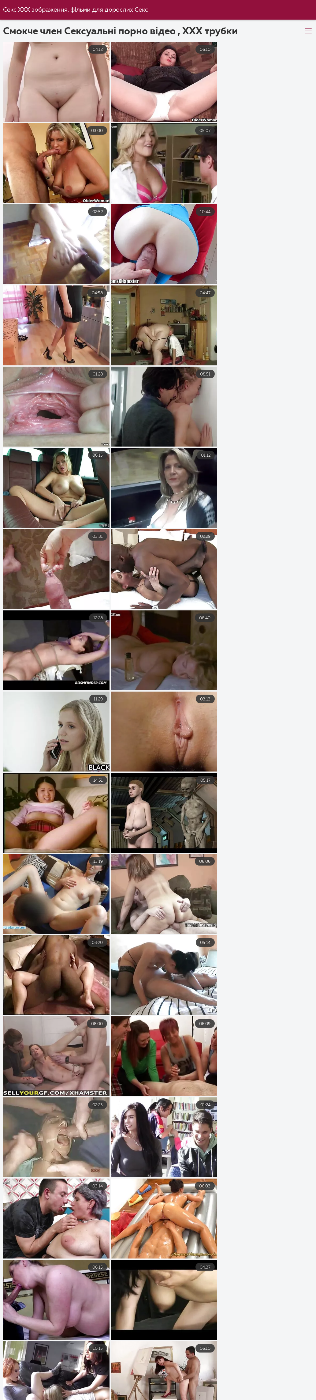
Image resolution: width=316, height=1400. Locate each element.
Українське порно (190, 1377)
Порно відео (291, 1377)
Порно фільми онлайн (32, 1396)
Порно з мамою (68, 1390)
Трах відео (134, 1396)
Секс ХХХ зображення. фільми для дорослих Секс (75, 10)
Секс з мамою (137, 1377)
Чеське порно (89, 1396)
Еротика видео (36, 1383)
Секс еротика (186, 1390)
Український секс (26, 1377)
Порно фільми (243, 1377)
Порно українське (83, 1377)
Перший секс (262, 1383)
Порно (228, 1390)
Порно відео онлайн (129, 1390)
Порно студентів (279, 1396)
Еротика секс (229, 1396)
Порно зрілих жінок (208, 1383)
